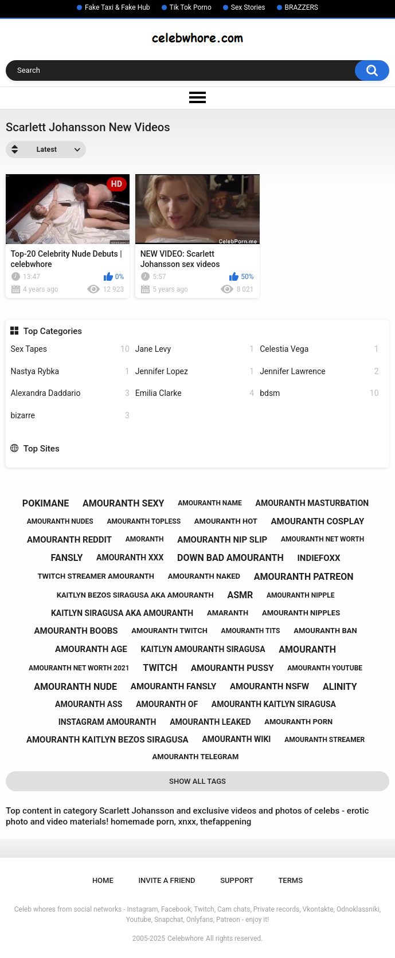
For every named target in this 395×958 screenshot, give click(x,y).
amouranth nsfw (269, 686)
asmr (240, 595)
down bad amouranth (230, 557)
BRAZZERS (301, 7)
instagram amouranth (107, 722)
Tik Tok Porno (191, 7)
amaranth (227, 612)
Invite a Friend (166, 880)
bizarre (69, 416)
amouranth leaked (210, 722)
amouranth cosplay (318, 521)
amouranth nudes (60, 521)
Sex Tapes (69, 349)
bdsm (319, 393)
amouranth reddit (69, 540)
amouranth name (210, 503)
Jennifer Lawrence (319, 371)
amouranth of (167, 704)
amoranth (145, 539)
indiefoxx (318, 558)
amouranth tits (250, 631)
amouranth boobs (76, 631)
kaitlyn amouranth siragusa (203, 649)
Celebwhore (185, 939)
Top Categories (53, 331)
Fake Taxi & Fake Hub (117, 7)
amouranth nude (75, 686)
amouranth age (91, 649)
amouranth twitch (169, 630)
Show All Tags (197, 781)
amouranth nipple (300, 595)
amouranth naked (204, 576)
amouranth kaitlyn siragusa (274, 704)
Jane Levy (194, 349)
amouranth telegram (195, 756)
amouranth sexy (124, 503)
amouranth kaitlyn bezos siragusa (107, 740)
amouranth (307, 649)
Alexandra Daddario (69, 393)
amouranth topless (144, 521)
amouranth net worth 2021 (79, 668)
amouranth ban (325, 630)
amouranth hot (225, 521)
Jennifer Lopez (194, 371)
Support (236, 880)
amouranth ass (88, 704)
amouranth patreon (304, 576)
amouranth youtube (324, 668)
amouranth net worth (322, 539)
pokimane (45, 503)
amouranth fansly (173, 686)
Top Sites (42, 448)
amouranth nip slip (222, 540)
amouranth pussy (232, 668)
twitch (160, 667)
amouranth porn (298, 721)
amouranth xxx (129, 557)
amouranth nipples (301, 612)
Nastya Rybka (69, 371)
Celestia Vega (319, 349)
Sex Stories (248, 7)
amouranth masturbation (312, 503)
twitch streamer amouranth (95, 576)
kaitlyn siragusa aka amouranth (122, 613)
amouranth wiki (236, 739)
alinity (340, 686)
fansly (67, 557)
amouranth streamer (324, 740)
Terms (290, 880)
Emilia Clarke (194, 393)
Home (103, 880)
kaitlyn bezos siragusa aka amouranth (135, 595)
